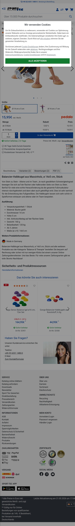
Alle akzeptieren (37, 61)
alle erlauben (45, 39)
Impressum (51, 55)
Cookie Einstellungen (30, 47)
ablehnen (34, 49)
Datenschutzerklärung (14, 55)
